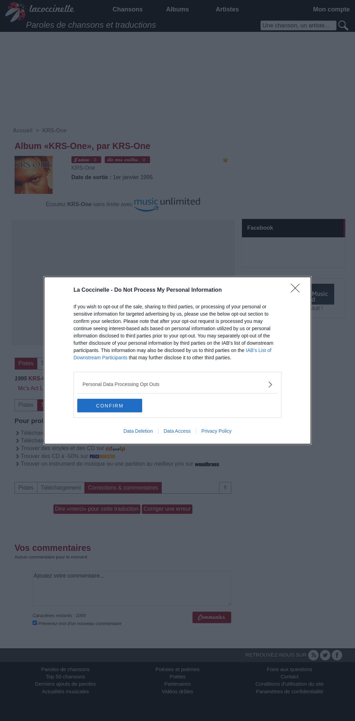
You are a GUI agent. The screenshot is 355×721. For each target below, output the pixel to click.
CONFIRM (110, 405)
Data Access (177, 431)
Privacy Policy (216, 431)
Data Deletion (138, 431)
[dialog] (177, 361)
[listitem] (177, 384)
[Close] (297, 290)
